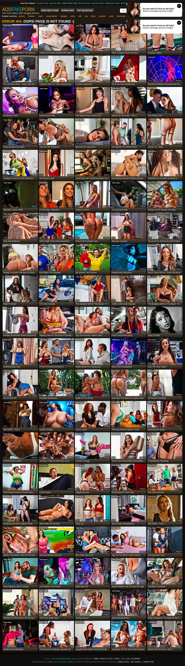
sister (40, 16)
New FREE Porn (49, 10)
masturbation (51, 16)
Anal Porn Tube (97, 3)
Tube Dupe (7, 26)
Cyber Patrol (123, 662)
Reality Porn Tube (112, 3)
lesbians (31, 16)
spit (86, 16)
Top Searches (85, 10)
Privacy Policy (107, 658)
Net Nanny (136, 662)
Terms (96, 658)
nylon (72, 16)
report (34, 49)
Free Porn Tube (42, 3)
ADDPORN (18, 9)
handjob (63, 16)
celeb (111, 16)
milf (79, 16)
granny (22, 16)
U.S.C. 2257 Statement (130, 658)
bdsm (93, 16)
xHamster (151, 57)
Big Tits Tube (55, 3)
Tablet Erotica (81, 151)
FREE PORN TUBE (69, 3)
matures (102, 16)
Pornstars (67, 10)
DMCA (117, 658)
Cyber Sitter (148, 662)
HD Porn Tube (84, 3)
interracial (121, 16)
